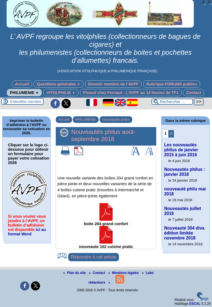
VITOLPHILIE (60, 92)
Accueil (22, 84)
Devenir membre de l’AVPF (113, 84)
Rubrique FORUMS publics (171, 84)
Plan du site (75, 273)
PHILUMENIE (24, 92)
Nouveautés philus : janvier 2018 (184, 172)
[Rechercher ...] (172, 102)
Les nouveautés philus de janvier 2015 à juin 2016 (181, 149)
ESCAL (195, 304)
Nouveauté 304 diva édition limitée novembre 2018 (184, 233)
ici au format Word (27, 231)
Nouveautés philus (116, 120)
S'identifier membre (25, 101)
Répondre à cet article (93, 257)
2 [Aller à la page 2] (171, 133)
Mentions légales (124, 273)
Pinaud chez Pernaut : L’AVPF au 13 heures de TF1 (131, 92)
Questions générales (58, 84)
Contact (193, 92)
